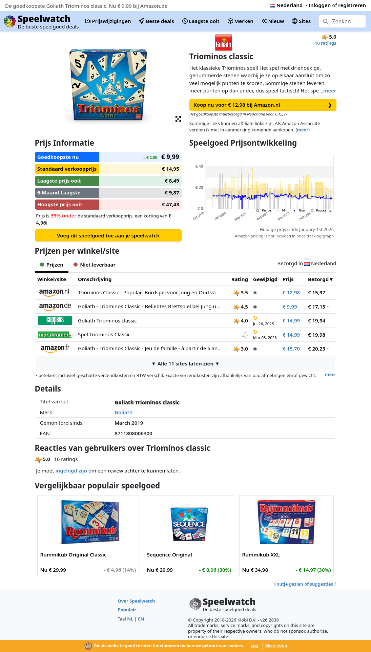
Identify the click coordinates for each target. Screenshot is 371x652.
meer (329, 90)
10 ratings (325, 43)
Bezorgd (318, 279)
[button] (178, 118)
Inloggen (320, 5)
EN (141, 619)
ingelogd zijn (71, 470)
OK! (254, 646)
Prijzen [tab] (51, 264)
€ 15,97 (316, 292)
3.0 (240, 348)
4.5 (240, 306)
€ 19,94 (316, 320)
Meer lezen (276, 646)
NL (130, 619)
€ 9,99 (290, 306)
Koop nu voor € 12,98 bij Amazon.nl (262, 105)
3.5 (240, 292)
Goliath (123, 412)
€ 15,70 (291, 348)
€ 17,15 (316, 306)
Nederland (286, 5)
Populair (127, 610)
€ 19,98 (316, 334)
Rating (239, 279)
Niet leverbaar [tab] (95, 264)
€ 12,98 (291, 292)
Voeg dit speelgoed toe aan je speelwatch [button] (108, 235)
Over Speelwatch (136, 601)
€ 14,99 (291, 320)
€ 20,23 (316, 348)
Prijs (288, 279)
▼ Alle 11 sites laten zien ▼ (185, 363)
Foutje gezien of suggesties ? (305, 584)
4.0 (240, 320)
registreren (352, 5)
